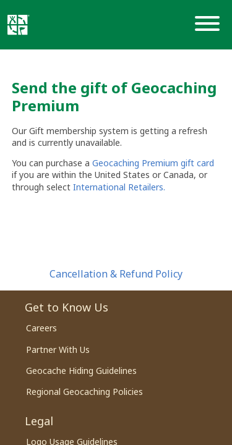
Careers (41, 328)
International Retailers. (119, 187)
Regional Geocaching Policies (84, 391)
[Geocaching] (18, 25)
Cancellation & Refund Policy (116, 274)
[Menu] (210, 25)
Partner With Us (58, 349)
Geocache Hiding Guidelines (81, 370)
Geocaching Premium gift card (153, 163)
